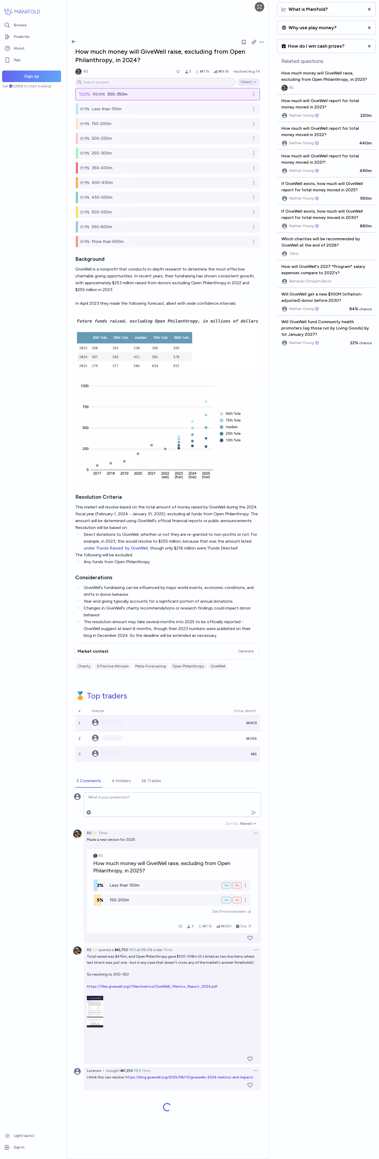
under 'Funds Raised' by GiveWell (116, 548)
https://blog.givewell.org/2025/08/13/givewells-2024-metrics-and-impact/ (189, 1077)
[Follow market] (243, 42)
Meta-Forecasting (150, 666)
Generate (245, 651)
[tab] (88, 781)
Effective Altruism (113, 666)
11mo (103, 833)
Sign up (31, 76)
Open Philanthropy (188, 666)
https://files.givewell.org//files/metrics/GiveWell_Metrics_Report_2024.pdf (152, 986)
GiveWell (218, 666)
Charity (84, 666)
